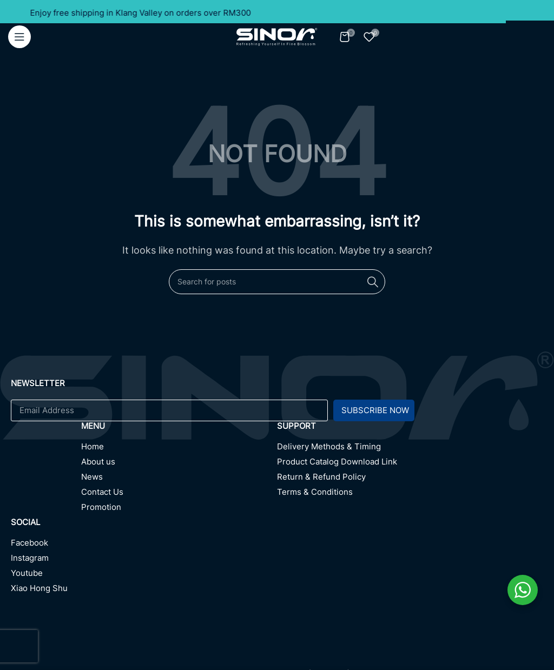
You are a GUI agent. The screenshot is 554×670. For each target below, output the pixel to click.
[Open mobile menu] (19, 37)
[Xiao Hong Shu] (144, 591)
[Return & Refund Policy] (410, 479)
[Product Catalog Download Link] (410, 464)
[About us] (179, 464)
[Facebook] (144, 545)
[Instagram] (144, 560)
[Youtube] (144, 575)
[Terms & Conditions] (410, 494)
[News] (179, 479)
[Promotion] (179, 510)
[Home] (179, 449)
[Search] (277, 281)
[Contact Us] (179, 494)
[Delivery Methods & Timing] (410, 449)
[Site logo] (277, 35)
